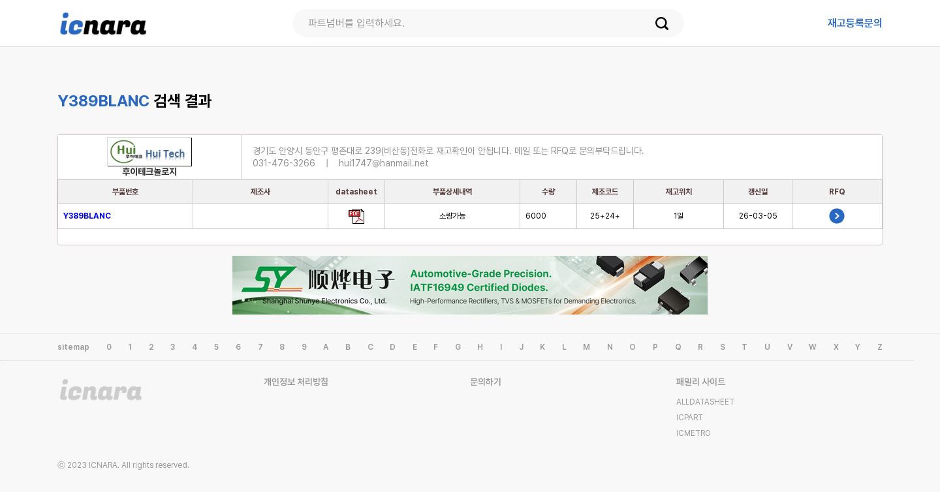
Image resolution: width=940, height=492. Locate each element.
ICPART (689, 417)
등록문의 (855, 23)
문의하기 (485, 382)
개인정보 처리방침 (296, 382)
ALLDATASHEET (705, 402)
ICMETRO (693, 433)
